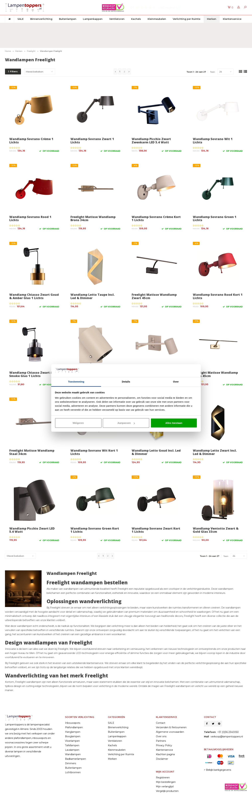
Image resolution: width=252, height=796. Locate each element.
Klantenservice (232, 18)
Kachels (136, 18)
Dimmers (70, 745)
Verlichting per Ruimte (186, 18)
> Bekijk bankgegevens (217, 751)
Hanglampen (72, 713)
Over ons (161, 718)
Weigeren (78, 422)
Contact (160, 704)
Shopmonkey (37, 792)
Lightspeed (11, 792)
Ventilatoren (117, 18)
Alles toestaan (173, 422)
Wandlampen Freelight (51, 32)
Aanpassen (126, 422)
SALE (20, 18)
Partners (161, 722)
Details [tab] (126, 381)
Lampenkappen (93, 18)
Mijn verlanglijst (165, 768)
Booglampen (72, 718)
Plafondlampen (74, 709)
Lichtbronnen (73, 754)
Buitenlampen (67, 18)
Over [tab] (176, 381)
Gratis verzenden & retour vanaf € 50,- (30, 26)
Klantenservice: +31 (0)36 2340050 (226, 26)
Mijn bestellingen (166, 763)
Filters (13, 53)
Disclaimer (162, 740)
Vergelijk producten (167, 772)
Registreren (163, 759)
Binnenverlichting (41, 18)
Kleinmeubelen (157, 18)
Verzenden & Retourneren (171, 709)
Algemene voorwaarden (170, 713)
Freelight (31, 32)
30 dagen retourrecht (103, 26)
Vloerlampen (72, 722)
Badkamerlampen (75, 740)
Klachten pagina (165, 736)
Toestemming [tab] (76, 381)
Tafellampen (72, 727)
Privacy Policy (164, 727)
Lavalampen (72, 731)
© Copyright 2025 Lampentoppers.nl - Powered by (32, 789)
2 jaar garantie (161, 26)
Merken (211, 18)
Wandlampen (73, 736)
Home (8, 32)
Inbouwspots (72, 704)
